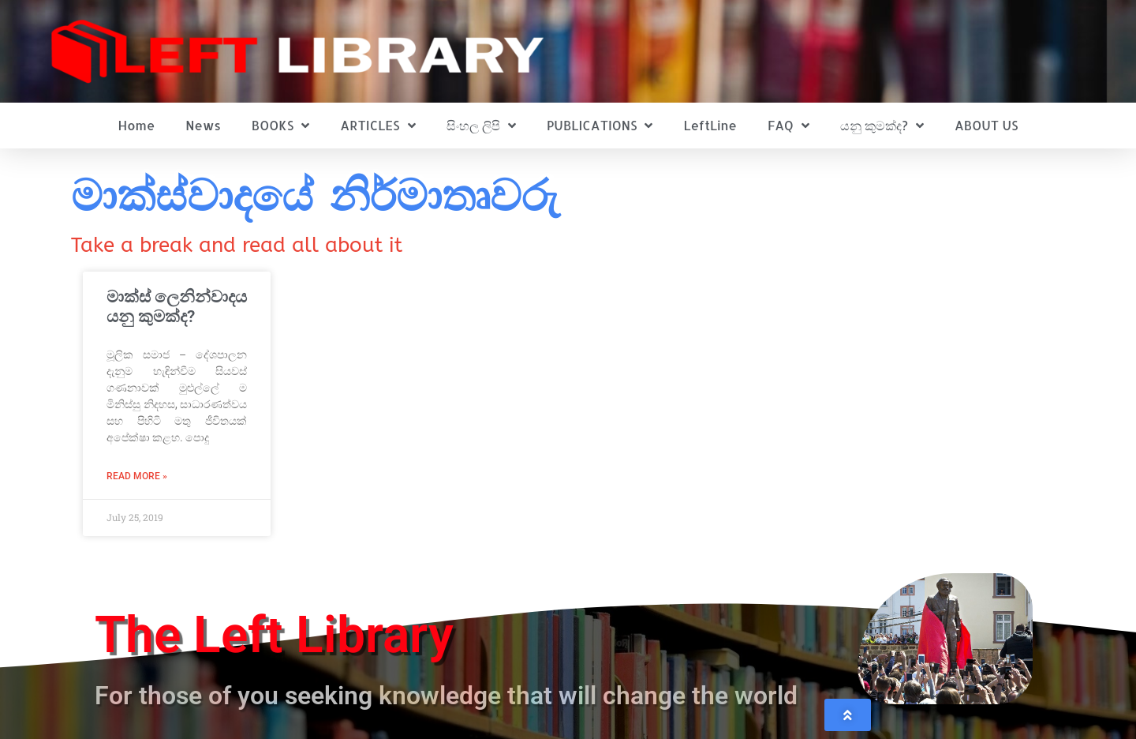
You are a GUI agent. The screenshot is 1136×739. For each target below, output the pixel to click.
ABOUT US (986, 125)
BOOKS (280, 125)
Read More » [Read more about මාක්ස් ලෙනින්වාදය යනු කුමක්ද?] (136, 476)
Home (136, 125)
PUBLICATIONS (600, 125)
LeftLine (710, 125)
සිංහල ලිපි (481, 125)
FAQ (788, 125)
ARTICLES (377, 125)
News (203, 125)
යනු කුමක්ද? (882, 125)
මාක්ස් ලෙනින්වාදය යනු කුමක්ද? (176, 306)
